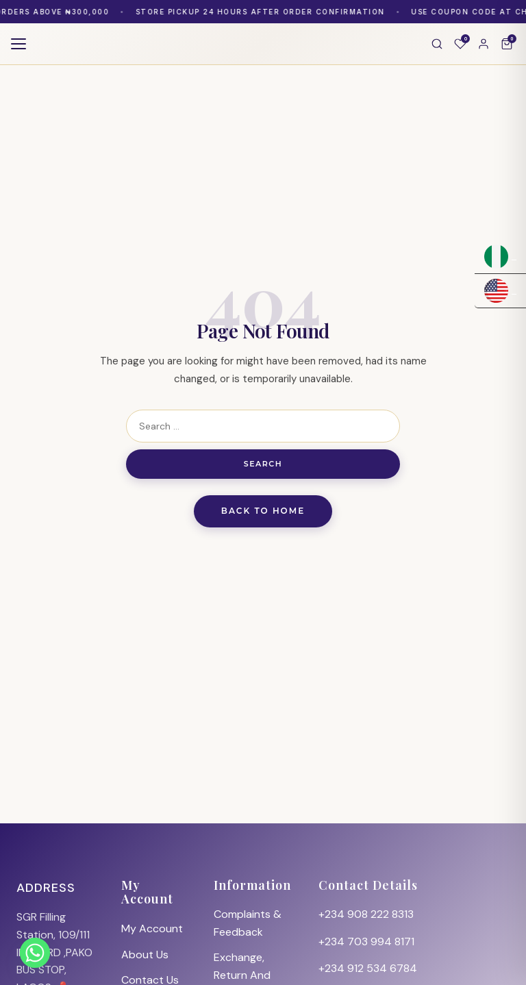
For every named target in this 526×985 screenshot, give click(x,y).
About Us (144, 954)
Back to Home (263, 511)
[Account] (483, 44)
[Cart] (507, 44)
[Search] (437, 44)
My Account (152, 928)
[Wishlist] (460, 44)
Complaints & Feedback (247, 923)
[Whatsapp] (35, 953)
